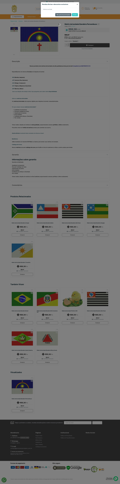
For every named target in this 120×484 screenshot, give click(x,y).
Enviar (75, 14)
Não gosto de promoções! (63, 14)
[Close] (77, 4)
